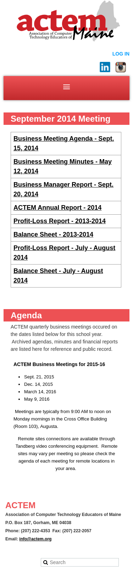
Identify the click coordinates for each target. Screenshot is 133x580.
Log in (120, 54)
